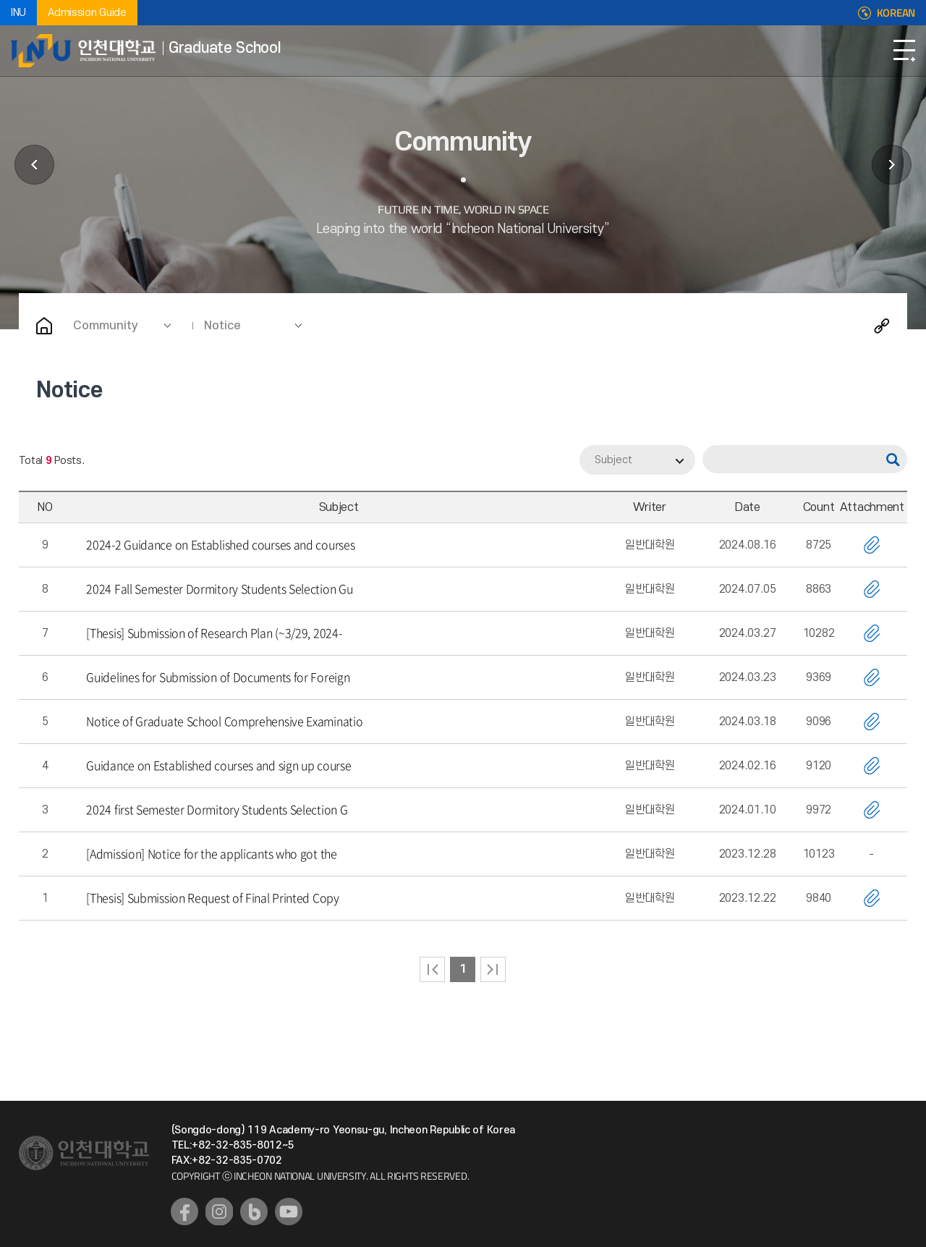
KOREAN (896, 13)
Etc (892, 165)
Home (44, 326)
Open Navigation (904, 50)
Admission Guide (87, 13)
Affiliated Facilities (34, 165)
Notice (222, 325)
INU (18, 13)
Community (105, 325)
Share (882, 326)
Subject (613, 460)
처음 (432, 969)
